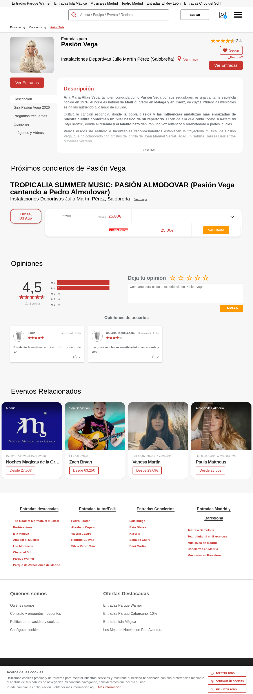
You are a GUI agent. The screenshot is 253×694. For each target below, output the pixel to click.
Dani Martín (137, 546)
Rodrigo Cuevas (82, 539)
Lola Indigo (137, 521)
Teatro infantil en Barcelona (207, 536)
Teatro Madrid (132, 3)
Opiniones (21, 124)
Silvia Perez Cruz (83, 546)
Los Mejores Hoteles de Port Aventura (132, 630)
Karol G (134, 533)
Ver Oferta (216, 230)
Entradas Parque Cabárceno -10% (130, 613)
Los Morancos (23, 546)
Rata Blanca (138, 527)
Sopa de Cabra (139, 539)
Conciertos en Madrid (202, 549)
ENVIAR (231, 308)
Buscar (194, 14)
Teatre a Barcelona (200, 530)
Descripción (23, 99)
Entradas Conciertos (156, 509)
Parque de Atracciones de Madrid (36, 565)
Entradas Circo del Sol (201, 3)
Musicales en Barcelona (204, 555)
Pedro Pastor (80, 521)
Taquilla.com (20, 11)
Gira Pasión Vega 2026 (32, 107)
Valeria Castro (81, 533)
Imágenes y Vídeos (29, 133)
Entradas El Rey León (163, 3)
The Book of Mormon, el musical (36, 521)
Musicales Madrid (104, 3)
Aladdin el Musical (26, 539)
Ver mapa (140, 199)
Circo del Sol (22, 552)
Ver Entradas (226, 65)
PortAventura (22, 527)
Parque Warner (23, 558)
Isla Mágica (21, 533)
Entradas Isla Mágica (70, 3)
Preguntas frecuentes (30, 116)
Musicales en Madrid (202, 542)
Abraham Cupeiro (83, 527)
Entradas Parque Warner (31, 3)
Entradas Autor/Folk (97, 509)
